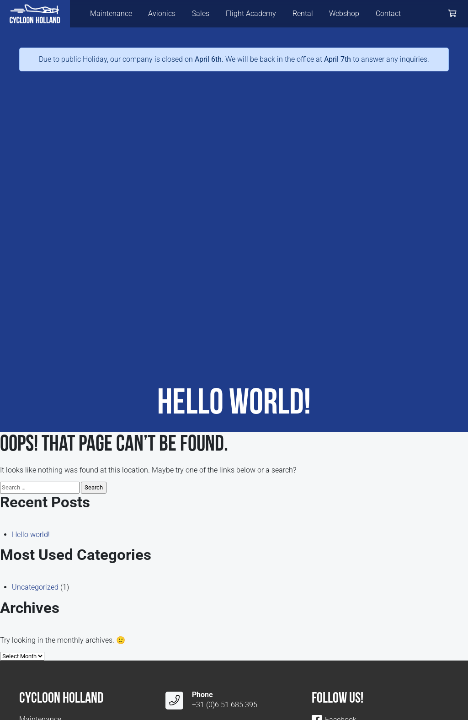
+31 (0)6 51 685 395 (224, 704)
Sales (200, 13)
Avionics (162, 13)
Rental (302, 13)
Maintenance (111, 13)
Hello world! (31, 534)
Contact (388, 13)
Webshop (344, 13)
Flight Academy (251, 13)
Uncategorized (35, 587)
